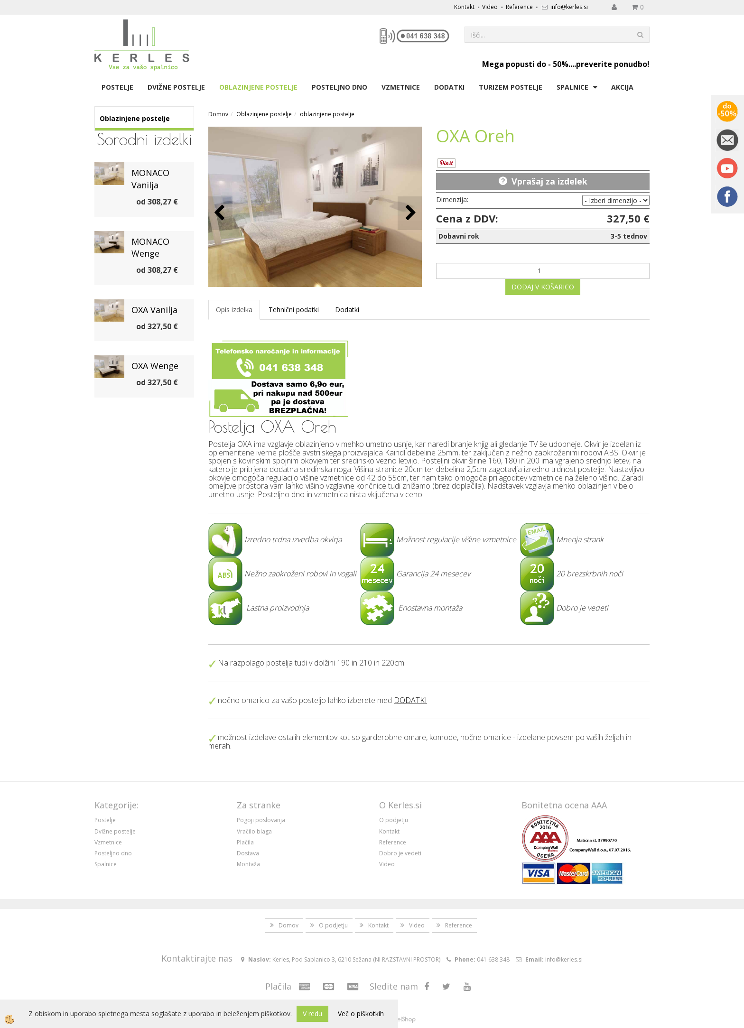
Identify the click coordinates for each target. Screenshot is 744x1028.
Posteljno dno (339, 87)
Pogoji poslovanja (261, 820)
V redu (312, 1013)
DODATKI (410, 700)
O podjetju (393, 820)
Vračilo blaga (254, 831)
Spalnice (572, 87)
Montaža (248, 864)
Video (490, 7)
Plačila (245, 842)
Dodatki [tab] (347, 309)
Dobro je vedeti (400, 853)
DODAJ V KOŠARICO (543, 286)
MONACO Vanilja (150, 179)
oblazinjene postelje (327, 114)
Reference (519, 7)
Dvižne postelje (176, 87)
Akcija (622, 87)
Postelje (117, 87)
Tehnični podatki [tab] (294, 309)
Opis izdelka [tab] (234, 309)
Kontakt (464, 7)
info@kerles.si (569, 7)
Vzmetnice (400, 87)
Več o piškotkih (361, 1013)
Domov (218, 114)
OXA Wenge (154, 365)
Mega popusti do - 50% (525, 64)
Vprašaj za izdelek (549, 181)
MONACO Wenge (150, 247)
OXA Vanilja (154, 309)
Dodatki (449, 87)
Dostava (248, 853)
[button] (410, 213)
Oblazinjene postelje (258, 87)
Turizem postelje (510, 87)
